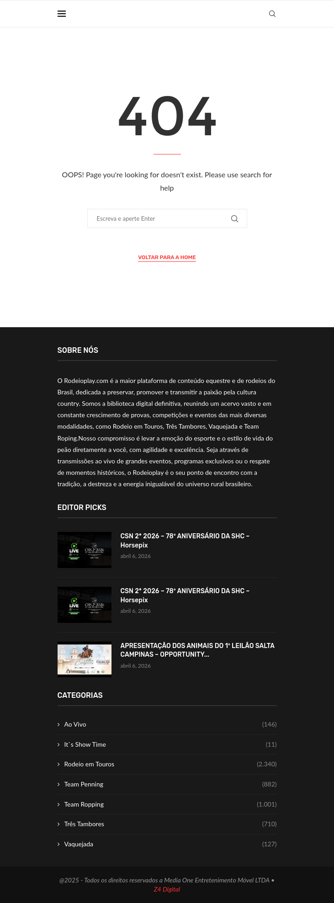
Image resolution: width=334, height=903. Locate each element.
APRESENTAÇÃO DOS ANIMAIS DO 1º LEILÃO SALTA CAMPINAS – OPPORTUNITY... (198, 650)
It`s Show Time (170, 744)
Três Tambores (170, 824)
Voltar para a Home (167, 257)
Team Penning (170, 784)
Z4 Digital (167, 889)
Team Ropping (170, 804)
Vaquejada (170, 844)
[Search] (272, 13)
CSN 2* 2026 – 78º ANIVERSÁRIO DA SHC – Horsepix (185, 540)
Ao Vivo (170, 724)
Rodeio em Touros (170, 764)
